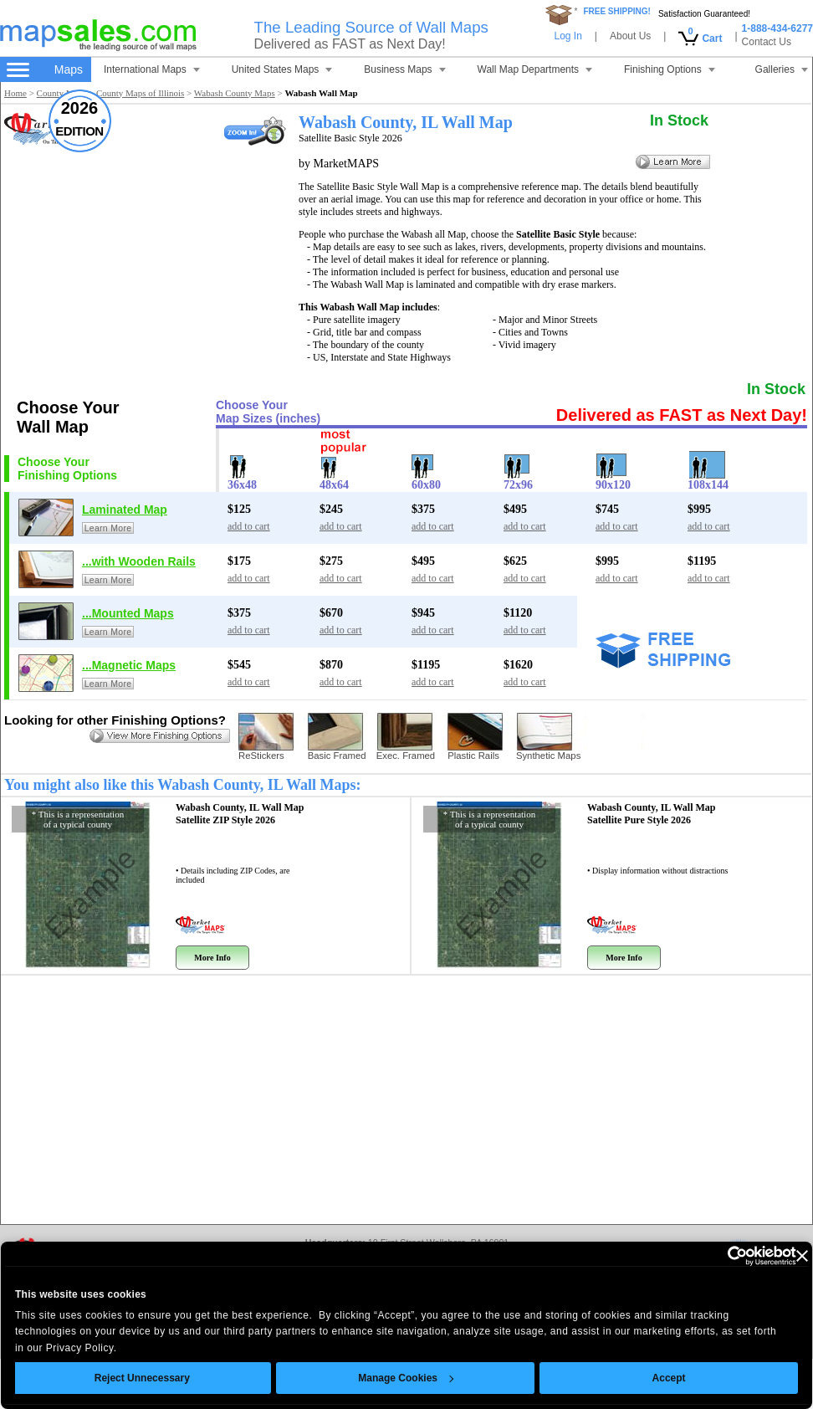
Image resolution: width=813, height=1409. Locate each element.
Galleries (781, 69)
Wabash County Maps (234, 93)
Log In (567, 36)
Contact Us (766, 42)
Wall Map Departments (535, 69)
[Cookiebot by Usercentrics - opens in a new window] (699, 1256)
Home (15, 93)
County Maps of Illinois (140, 93)
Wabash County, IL (240, 814)
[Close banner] (778, 1256)
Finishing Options (669, 69)
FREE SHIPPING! (617, 11)
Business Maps (404, 69)
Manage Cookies (382, 1378)
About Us (630, 36)
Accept (645, 1378)
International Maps (152, 69)
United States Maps (282, 69)
